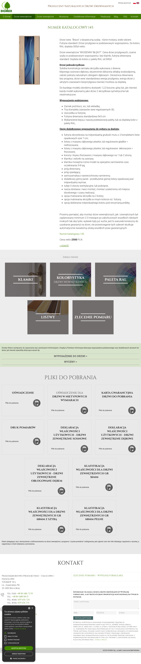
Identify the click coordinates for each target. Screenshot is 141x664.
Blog (116, 16)
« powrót (64, 245)
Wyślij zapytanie (83, 618)
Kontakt (134, 16)
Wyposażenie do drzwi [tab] (70, 356)
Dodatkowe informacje (84, 16)
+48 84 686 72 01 (25, 593)
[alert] (18, 633)
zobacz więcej (101, 640)
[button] (18, 658)
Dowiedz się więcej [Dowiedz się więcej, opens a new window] (20, 629)
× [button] (32, 608)
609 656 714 (23, 602)
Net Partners (135, 650)
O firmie (6, 16)
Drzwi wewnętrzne (23, 16)
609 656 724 (24, 599)
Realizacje (105, 16)
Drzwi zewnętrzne (45, 16)
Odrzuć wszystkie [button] (19, 654)
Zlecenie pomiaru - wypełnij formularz (98, 575)
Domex (6, 7)
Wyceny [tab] (70, 362)
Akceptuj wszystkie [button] (18, 648)
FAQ (125, 16)
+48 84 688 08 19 (20, 596)
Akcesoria (63, 16)
